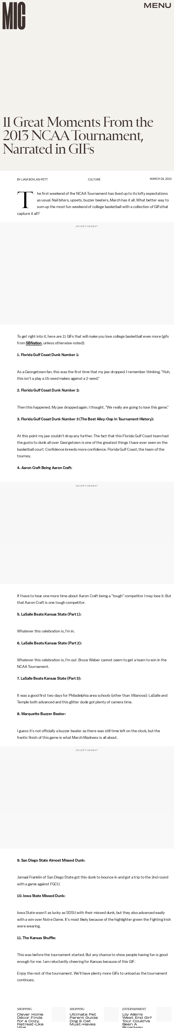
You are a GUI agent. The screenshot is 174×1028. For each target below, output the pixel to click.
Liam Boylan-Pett (34, 179)
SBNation (34, 343)
